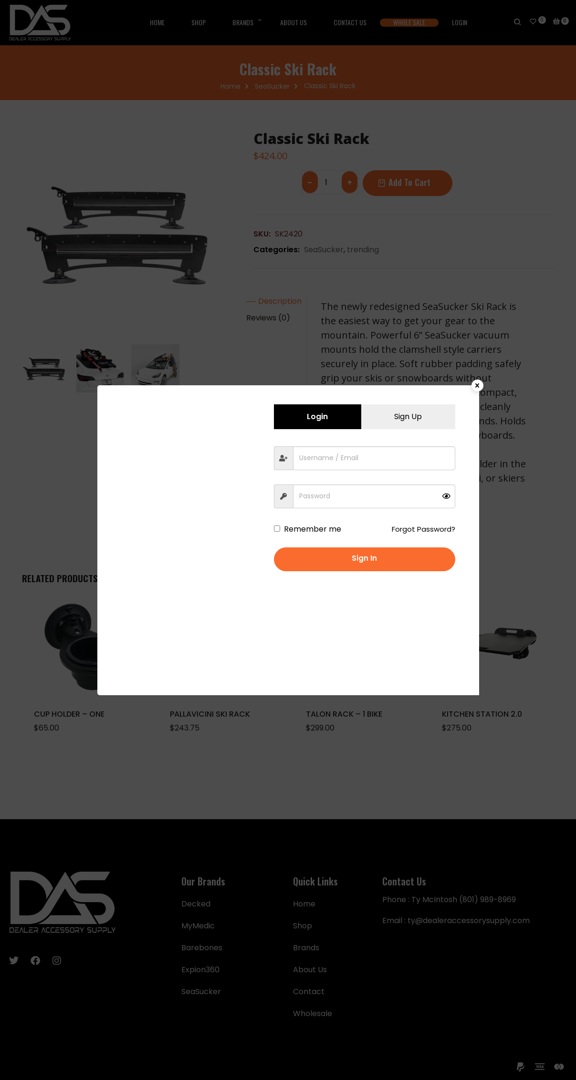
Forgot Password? (423, 529)
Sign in (364, 558)
